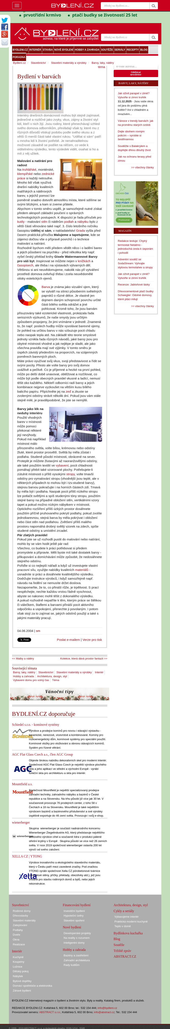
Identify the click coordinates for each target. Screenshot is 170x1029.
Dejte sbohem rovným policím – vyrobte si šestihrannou (131, 135)
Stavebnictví (45, 672)
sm (38, 631)
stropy (70, 474)
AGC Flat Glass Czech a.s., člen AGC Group (42, 754)
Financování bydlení (77, 905)
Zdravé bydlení (22, 990)
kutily (21, 221)
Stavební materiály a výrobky (74, 672)
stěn (44, 221)
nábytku (82, 221)
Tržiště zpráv (122, 951)
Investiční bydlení (74, 911)
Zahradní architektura (77, 960)
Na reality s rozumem (77, 937)
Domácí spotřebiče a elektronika (32, 985)
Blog (117, 939)
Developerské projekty (77, 933)
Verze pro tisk (92, 639)
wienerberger (21, 822)
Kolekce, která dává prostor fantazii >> (83, 658)
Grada (80, 230)
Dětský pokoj (21, 971)
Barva (46, 287)
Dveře (16, 934)
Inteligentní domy (74, 942)
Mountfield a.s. (22, 784)
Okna (16, 939)
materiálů (81, 570)
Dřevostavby (20, 915)
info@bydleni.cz (107, 1008)
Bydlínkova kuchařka (128, 933)
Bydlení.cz (19, 62)
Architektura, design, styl (52, 676)
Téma (55, 680)
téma (101, 67)
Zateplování (20, 925)
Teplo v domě (123, 926)
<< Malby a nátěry (23, 658)
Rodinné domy (22, 911)
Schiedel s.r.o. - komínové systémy (35, 724)
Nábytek (18, 976)
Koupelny (18, 961)
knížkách (84, 261)
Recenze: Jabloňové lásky (134, 284)
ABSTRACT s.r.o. (50, 1012)
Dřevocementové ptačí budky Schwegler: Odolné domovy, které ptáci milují (135, 295)
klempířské (25, 174)
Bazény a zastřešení (76, 955)
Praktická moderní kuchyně (131, 921)
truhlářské (29, 169)
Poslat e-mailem (68, 639)
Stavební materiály (24, 920)
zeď (68, 391)
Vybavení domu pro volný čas (31, 680)
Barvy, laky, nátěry (24, 672)
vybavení (62, 465)
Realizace (19, 944)
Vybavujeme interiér (127, 916)
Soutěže (119, 945)
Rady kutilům (72, 965)
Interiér (99, 672)
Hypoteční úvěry (74, 915)
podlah (69, 221)
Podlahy (18, 930)
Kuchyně (18, 957)
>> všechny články (142, 167)
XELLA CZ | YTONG (27, 856)
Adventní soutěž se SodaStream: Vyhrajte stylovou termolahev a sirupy (135, 263)
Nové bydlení (72, 927)
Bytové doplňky (22, 981)
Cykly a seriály (124, 911)
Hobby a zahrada (23, 676)
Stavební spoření (74, 920)
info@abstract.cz (104, 1012)
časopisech (25, 265)
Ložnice (17, 966)
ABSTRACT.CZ (125, 956)
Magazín (125, 230)
